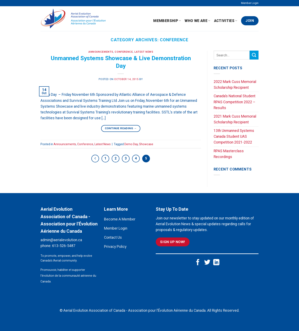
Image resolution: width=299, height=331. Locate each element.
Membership (167, 21)
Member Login (250, 3)
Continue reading (121, 128)
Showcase (146, 144)
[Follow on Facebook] (198, 262)
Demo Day (131, 144)
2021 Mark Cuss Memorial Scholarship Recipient (235, 119)
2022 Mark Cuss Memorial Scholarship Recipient (235, 85)
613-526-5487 (63, 246)
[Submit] (254, 55)
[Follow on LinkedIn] (216, 262)
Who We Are (197, 21)
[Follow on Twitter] (207, 262)
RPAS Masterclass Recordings (229, 154)
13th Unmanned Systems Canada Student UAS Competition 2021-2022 (234, 136)
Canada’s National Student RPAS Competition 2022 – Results (234, 102)
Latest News (143, 51)
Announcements (100, 51)
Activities (225, 21)
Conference (124, 51)
